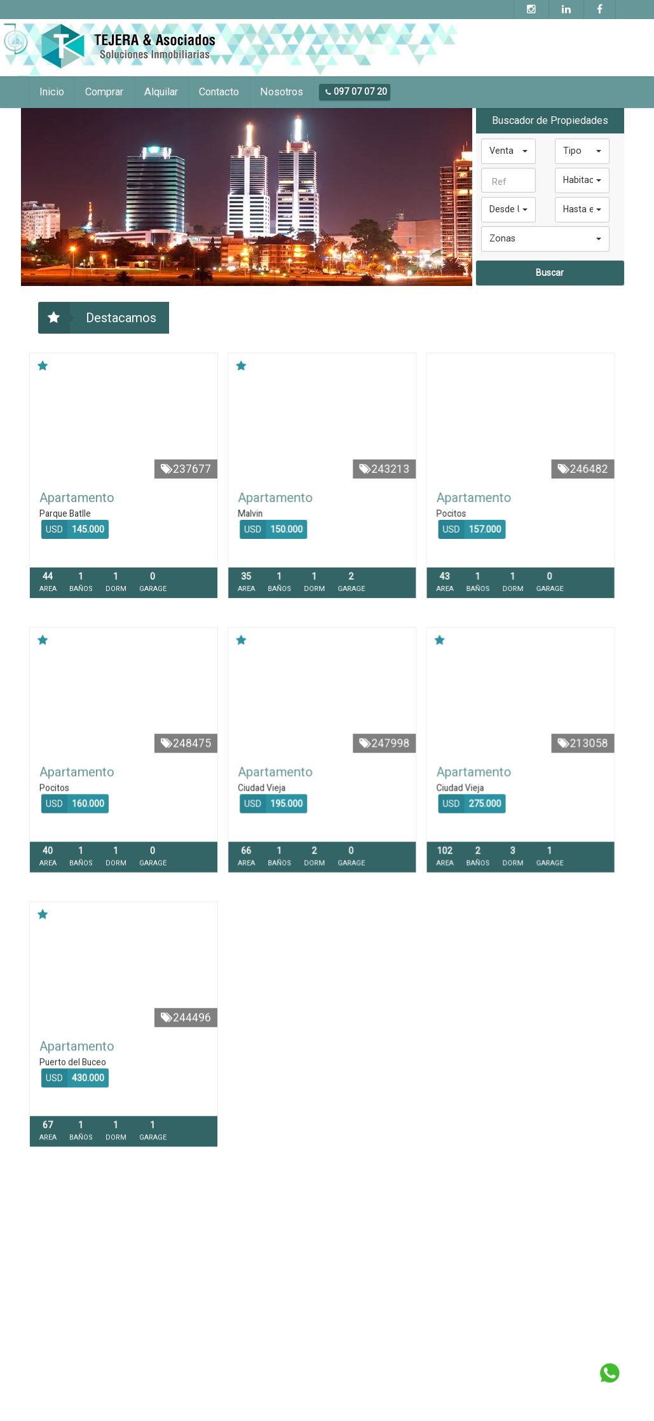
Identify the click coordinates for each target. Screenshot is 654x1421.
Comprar (104, 92)
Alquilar (161, 92)
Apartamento (76, 497)
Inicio (51, 92)
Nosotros (281, 92)
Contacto (219, 92)
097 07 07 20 (356, 91)
